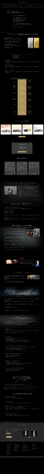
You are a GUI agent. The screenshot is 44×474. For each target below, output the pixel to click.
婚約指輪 (8, 461)
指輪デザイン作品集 (23, 465)
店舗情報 (9, 453)
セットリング (8, 463)
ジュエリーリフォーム (9, 469)
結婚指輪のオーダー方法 (16, 464)
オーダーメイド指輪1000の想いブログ (25, 466)
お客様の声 (15, 467)
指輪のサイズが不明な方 (24, 464)
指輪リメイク (8, 468)
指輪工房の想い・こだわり (17, 466)
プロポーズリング (8, 466)
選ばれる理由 (15, 465)
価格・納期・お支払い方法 (17, 462)
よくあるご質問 (15, 463)
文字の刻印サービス (24, 461)
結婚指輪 (8, 462)
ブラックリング (8, 467)
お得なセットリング (9, 464)
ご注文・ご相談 (23, 467)
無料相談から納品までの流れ (17, 461)
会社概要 (33, 461)
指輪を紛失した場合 (24, 463)
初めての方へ (15, 460)
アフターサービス (24, 462)
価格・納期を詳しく (22, 168)
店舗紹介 (33, 462)
